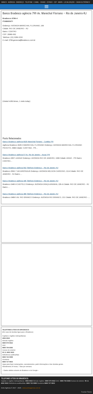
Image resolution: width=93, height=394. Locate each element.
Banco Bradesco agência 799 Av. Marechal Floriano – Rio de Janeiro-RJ (45, 13)
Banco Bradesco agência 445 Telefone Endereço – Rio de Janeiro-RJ (30, 181)
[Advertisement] (46, 120)
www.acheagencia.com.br (31, 388)
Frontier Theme (86, 392)
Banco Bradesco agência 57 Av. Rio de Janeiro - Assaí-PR (26, 155)
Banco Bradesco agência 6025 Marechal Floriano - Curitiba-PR (28, 142)
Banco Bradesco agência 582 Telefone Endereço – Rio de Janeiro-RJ (30, 168)
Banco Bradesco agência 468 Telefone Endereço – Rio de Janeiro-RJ (30, 194)
